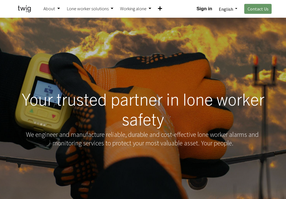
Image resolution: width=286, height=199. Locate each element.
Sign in (204, 8)
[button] (160, 9)
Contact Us (258, 9)
